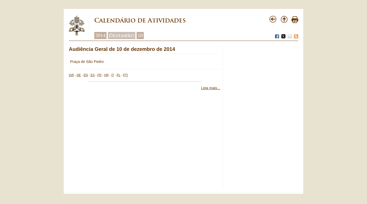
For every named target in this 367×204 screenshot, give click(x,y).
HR (106, 75)
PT (125, 75)
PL (118, 75)
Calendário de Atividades (140, 20)
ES (92, 75)
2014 (100, 35)
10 (140, 35)
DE (79, 75)
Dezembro (121, 35)
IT (112, 75)
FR (99, 75)
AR (72, 75)
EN (86, 75)
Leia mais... (210, 88)
